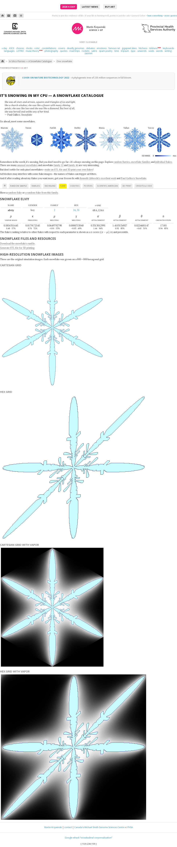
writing (168, 51)
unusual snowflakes (27, 165)
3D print (126, 186)
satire (94, 51)
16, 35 (76, 210)
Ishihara (153, 48)
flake (63, 186)
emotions (102, 48)
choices (20, 48)
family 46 (73, 165)
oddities (74, 186)
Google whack (72, 837)
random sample (18, 186)
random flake (15, 192)
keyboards (168, 48)
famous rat (114, 48)
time (116, 51)
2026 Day (68, 6)
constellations (49, 48)
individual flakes (163, 162)
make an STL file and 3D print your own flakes (69, 169)
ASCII (11, 48)
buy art (110, 6)
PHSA (130, 827)
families (36, 186)
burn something (155, 15)
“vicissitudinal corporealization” (96, 837)
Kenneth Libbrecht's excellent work (98, 178)
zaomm (88, 53)
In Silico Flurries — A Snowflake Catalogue (30, 61)
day (4, 48)
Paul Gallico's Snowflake (133, 178)
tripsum (125, 51)
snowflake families (140, 162)
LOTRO (20, 51)
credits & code (144, 186)
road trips (74, 51)
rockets (85, 51)
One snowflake (64, 61)
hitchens (143, 48)
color (37, 48)
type (133, 51)
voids (151, 51)
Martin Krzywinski (53, 827)
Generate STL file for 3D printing (17, 247)
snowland (50, 186)
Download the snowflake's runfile (17, 243)
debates (90, 48)
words (159, 51)
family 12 (58, 165)
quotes (63, 51)
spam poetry (105, 51)
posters (88, 186)
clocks (29, 48)
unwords (142, 51)
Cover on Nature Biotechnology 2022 (46, 77)
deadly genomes (75, 48)
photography (51, 51)
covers (61, 48)
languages (9, 51)
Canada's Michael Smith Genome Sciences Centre (99, 827)
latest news (90, 6)
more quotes (170, 15)
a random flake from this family (41, 192)
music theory (32, 51)
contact (68, 827)
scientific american (107, 186)
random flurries (122, 162)
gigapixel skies (129, 48)
